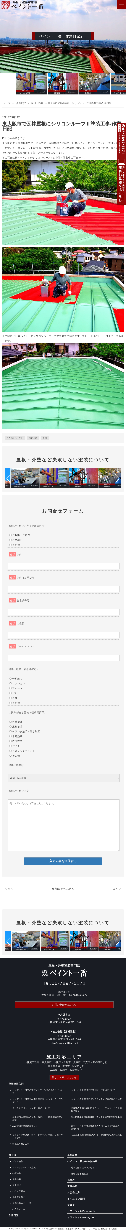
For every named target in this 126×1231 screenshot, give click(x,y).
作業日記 (33, 438)
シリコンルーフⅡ (15, 438)
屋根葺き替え (18, 1197)
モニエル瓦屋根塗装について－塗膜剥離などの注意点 (96, 1135)
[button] (4, 84)
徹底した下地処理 (79, 1174)
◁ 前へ (9, 889)
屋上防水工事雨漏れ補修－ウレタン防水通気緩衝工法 (96, 1117)
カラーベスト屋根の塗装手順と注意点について (93, 1090)
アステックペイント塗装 (24, 1167)
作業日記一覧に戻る (63, 889)
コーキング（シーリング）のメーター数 (31, 1108)
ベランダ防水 (18, 1191)
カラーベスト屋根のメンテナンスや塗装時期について (96, 1099)
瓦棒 (45, 438)
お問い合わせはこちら (64, 1005)
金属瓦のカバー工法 (21, 1203)
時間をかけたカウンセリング (85, 1168)
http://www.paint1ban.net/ (64, 1043)
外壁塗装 (16, 1173)
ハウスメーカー (19, 1209)
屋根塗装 (16, 1179)
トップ (6, 103)
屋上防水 (16, 1185)
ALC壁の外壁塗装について (25, 1126)
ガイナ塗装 (17, 1161)
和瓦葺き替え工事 (20, 1144)
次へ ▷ (117, 889)
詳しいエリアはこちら (64, 1077)
